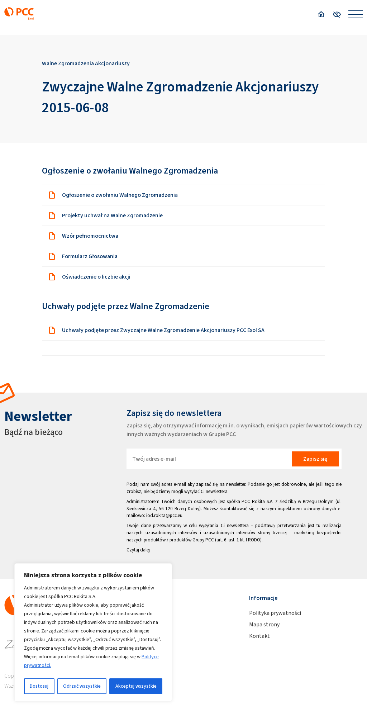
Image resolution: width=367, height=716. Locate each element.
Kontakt (259, 636)
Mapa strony (264, 624)
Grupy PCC (203, 540)
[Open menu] (355, 14)
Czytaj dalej (138, 550)
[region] (93, 632)
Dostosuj (39, 686)
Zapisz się (315, 459)
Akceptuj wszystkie (136, 686)
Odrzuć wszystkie (82, 686)
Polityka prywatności (275, 613)
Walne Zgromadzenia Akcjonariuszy (86, 63)
